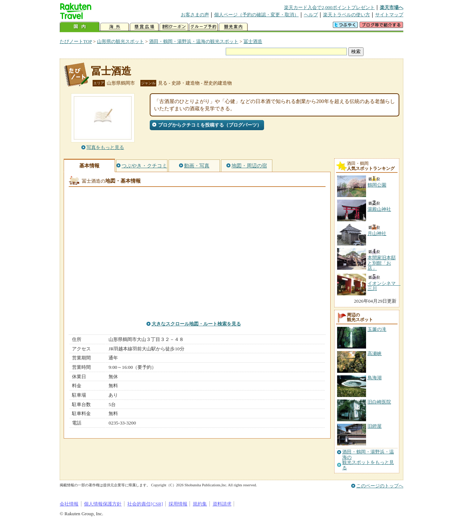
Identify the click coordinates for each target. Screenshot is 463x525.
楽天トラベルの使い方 (346, 14)
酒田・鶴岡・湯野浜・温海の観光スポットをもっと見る (368, 459)
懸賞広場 (144, 27)
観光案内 (233, 27)
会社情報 (69, 504)
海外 (114, 27)
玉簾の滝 (377, 329)
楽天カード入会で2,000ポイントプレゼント (329, 7)
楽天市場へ (391, 7)
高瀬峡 (375, 353)
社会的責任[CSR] (145, 504)
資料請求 (222, 504)
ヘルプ (311, 14)
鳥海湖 (375, 377)
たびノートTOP (76, 41)
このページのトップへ (379, 485)
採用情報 (178, 504)
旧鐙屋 (375, 426)
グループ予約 (203, 27)
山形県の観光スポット (120, 41)
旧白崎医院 (379, 402)
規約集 (200, 504)
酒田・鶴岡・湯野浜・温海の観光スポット (193, 41)
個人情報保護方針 (103, 504)
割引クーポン (174, 27)
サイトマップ (389, 14)
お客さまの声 (195, 14)
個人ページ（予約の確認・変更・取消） (256, 14)
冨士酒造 (252, 41)
